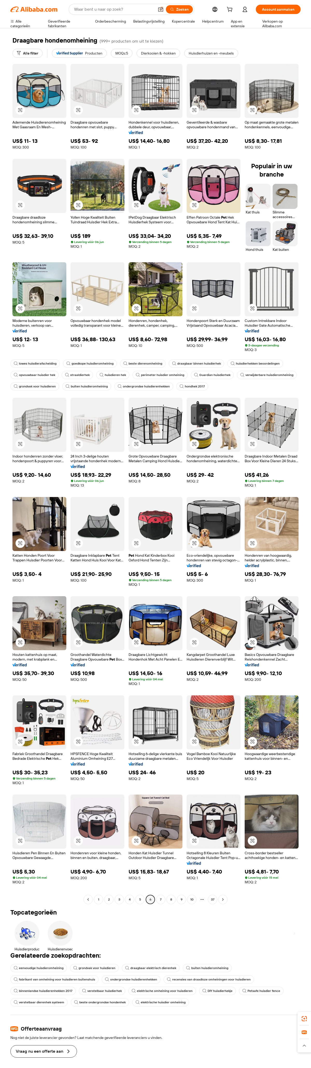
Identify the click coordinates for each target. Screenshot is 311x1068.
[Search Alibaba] (113, 9)
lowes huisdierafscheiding (35, 363)
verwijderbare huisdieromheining (266, 375)
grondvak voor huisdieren (35, 386)
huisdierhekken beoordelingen (255, 363)
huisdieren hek (113, 375)
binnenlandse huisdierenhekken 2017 (43, 991)
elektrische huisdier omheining (161, 1002)
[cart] (231, 10)
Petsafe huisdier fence (261, 991)
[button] (161, 9)
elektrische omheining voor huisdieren (162, 991)
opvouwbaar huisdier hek (34, 375)
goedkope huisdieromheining (90, 363)
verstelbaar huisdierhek (102, 991)
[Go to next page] (223, 899)
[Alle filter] (27, 53)
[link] (304, 1018)
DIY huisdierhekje (217, 991)
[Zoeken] (179, 9)
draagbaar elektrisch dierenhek (150, 968)
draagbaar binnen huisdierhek (196, 363)
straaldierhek (77, 375)
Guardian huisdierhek (212, 375)
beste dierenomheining (142, 363)
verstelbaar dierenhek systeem (39, 1002)
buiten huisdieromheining (87, 386)
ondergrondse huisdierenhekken (144, 386)
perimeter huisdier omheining (160, 375)
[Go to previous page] (88, 899)
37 (212, 899)
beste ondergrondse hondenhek (100, 1002)
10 (192, 899)
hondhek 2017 (192, 386)
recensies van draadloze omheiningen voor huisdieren (209, 979)
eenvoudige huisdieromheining (38, 968)
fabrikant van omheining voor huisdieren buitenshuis (54, 979)
